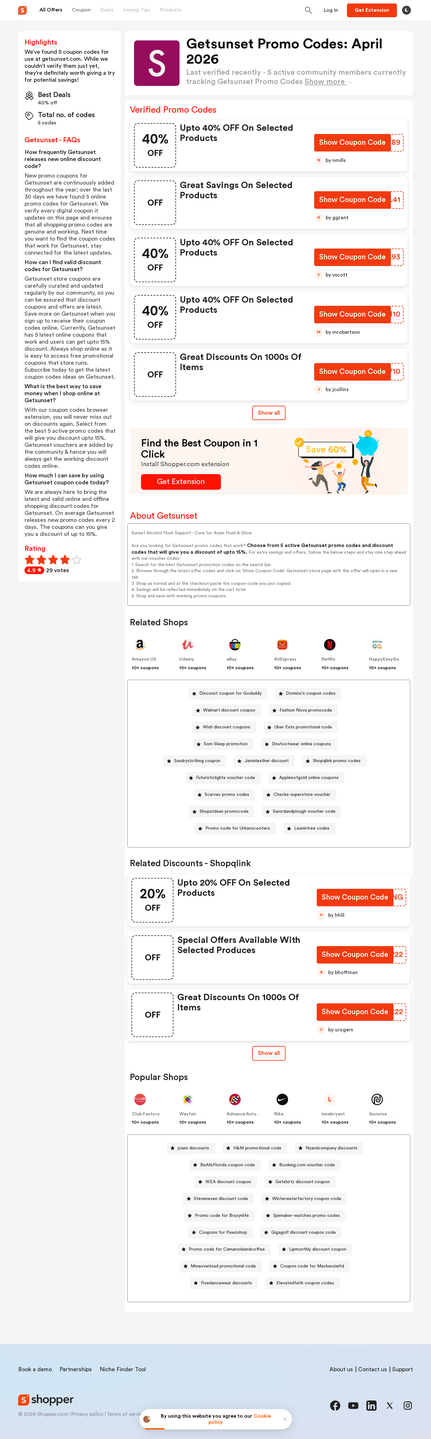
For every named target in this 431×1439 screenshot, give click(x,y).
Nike (279, 1114)
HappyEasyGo (384, 659)
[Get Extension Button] (181, 482)
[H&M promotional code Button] (255, 1148)
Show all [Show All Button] (269, 413)
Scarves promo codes (227, 794)
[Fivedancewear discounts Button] (224, 1283)
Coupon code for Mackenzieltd (312, 1266)
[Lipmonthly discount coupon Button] (315, 1249)
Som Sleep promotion (226, 744)
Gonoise (378, 1114)
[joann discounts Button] (191, 1148)
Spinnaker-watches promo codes (306, 1215)
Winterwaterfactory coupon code (306, 1199)
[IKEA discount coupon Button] (225, 1182)
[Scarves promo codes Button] (224, 795)
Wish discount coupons (226, 727)
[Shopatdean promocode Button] (221, 812)
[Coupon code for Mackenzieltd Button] (309, 1266)
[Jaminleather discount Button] (264, 761)
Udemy (186, 659)
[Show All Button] (269, 1053)
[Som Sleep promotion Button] (223, 744)
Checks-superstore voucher (301, 794)
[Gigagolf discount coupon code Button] (301, 1233)
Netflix (328, 659)
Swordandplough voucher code (304, 811)
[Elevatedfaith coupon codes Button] (302, 1283)
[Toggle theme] (406, 10)
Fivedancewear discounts (226, 1283)
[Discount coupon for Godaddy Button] (227, 693)
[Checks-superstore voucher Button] (299, 795)
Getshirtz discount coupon (302, 1182)
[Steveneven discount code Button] (218, 1199)
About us (341, 1369)
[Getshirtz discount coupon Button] (300, 1182)
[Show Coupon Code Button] (352, 143)
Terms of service (126, 1414)
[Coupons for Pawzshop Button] (220, 1233)
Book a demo (35, 1369)
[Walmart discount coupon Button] (226, 710)
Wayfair (187, 1114)
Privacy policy (87, 1414)
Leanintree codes (311, 828)
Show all (269, 1053)
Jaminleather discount (266, 761)
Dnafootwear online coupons (301, 744)
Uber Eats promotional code (303, 727)
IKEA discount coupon (228, 1182)
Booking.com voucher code (307, 1165)
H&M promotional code (257, 1148)
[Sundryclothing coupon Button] (194, 761)
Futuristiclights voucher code (225, 778)
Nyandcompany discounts (331, 1148)
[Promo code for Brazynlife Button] (219, 1216)
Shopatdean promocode (224, 811)
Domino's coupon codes (311, 693)
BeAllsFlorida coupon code (227, 1165)
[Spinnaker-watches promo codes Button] (304, 1216)
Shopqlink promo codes (337, 761)
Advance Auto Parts (248, 1114)
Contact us (372, 1369)
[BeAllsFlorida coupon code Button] (225, 1165)
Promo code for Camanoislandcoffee (227, 1249)
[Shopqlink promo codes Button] (334, 761)
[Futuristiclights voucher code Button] (223, 778)
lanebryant (333, 1114)
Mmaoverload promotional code (223, 1266)
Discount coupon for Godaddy (230, 693)
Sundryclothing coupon (197, 761)
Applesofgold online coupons (309, 778)
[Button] (330, 10)
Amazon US (144, 659)
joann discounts (193, 1148)
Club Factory (146, 1114)
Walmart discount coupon (229, 710)
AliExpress (285, 659)
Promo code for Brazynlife (222, 1215)
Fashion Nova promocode (305, 710)
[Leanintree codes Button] (309, 828)
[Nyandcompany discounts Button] (329, 1148)
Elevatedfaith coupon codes (305, 1283)
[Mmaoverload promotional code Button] (221, 1266)
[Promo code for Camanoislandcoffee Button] (224, 1249)
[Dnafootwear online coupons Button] (299, 744)
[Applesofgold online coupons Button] (306, 778)
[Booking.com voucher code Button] (304, 1165)
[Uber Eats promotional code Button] (301, 727)
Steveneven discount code (221, 1199)
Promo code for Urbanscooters (237, 828)
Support (402, 1369)
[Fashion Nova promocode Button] (303, 710)
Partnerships (76, 1369)
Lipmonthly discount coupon (317, 1249)
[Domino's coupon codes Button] (308, 693)
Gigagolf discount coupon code (303, 1232)
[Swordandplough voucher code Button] (301, 812)
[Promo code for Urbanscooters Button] (235, 828)
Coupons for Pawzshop (223, 1232)
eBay (232, 659)
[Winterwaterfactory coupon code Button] (304, 1199)
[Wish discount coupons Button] (224, 727)
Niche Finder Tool (123, 1369)
